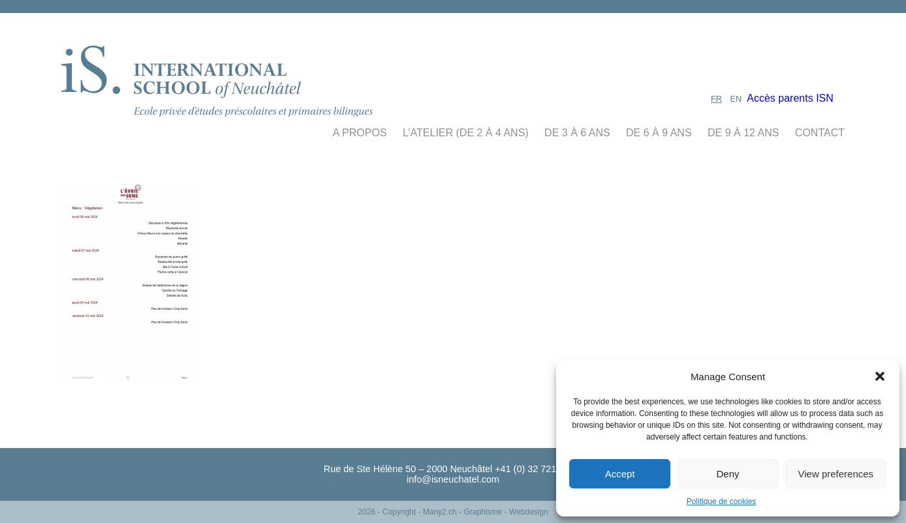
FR (716, 99)
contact (820, 132)
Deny (727, 473)
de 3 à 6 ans (577, 132)
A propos (360, 132)
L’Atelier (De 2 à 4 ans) (466, 132)
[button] (879, 376)
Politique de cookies (722, 501)
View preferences (836, 473)
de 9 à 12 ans (743, 132)
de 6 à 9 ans (659, 132)
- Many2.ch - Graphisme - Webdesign (483, 511)
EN (736, 99)
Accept (620, 473)
